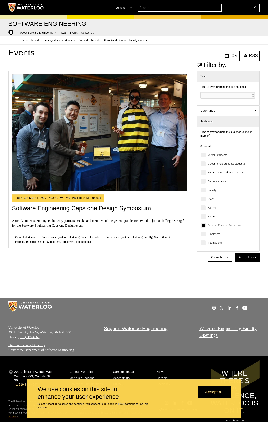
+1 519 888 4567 (26, 384)
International (215, 242)
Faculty (212, 190)
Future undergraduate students (226, 172)
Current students (217, 154)
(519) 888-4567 (28, 337)
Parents (212, 216)
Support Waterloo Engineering (136, 328)
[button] (225, 8)
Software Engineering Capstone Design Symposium (81, 208)
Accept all (214, 392)
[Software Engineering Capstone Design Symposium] (99, 132)
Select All (205, 146)
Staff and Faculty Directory (26, 345)
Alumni (212, 207)
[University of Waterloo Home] (26, 7)
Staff (211, 198)
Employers (214, 233)
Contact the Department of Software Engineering (41, 350)
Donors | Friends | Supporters (224, 225)
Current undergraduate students (226, 163)
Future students (217, 181)
